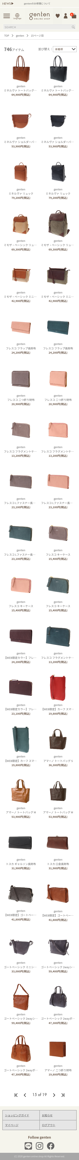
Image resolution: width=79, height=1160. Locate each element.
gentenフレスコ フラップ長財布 (21, 346)
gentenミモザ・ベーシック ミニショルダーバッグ (29, 294)
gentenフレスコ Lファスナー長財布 (21, 501)
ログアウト (48, 1125)
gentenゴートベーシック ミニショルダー (24, 965)
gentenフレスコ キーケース (58, 552)
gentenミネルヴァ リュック (21, 191)
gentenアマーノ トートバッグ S (58, 758)
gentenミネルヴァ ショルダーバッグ (21, 140)
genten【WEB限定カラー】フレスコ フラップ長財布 (32, 655)
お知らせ (47, 1115)
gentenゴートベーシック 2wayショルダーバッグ (29, 1016)
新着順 (59, 49)
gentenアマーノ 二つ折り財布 (58, 1068)
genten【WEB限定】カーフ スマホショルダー (27, 758)
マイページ (11, 1125)
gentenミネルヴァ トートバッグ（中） (23, 88)
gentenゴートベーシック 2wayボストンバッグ (27, 1068)
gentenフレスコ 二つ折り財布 (21, 397)
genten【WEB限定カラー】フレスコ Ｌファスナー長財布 (35, 707)
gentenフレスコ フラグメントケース (21, 449)
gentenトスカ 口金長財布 (58, 861)
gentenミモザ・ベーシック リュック (21, 243)
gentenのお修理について (41, 3)
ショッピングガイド (17, 1115)
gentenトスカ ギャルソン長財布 (21, 861)
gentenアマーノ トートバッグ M (21, 810)
